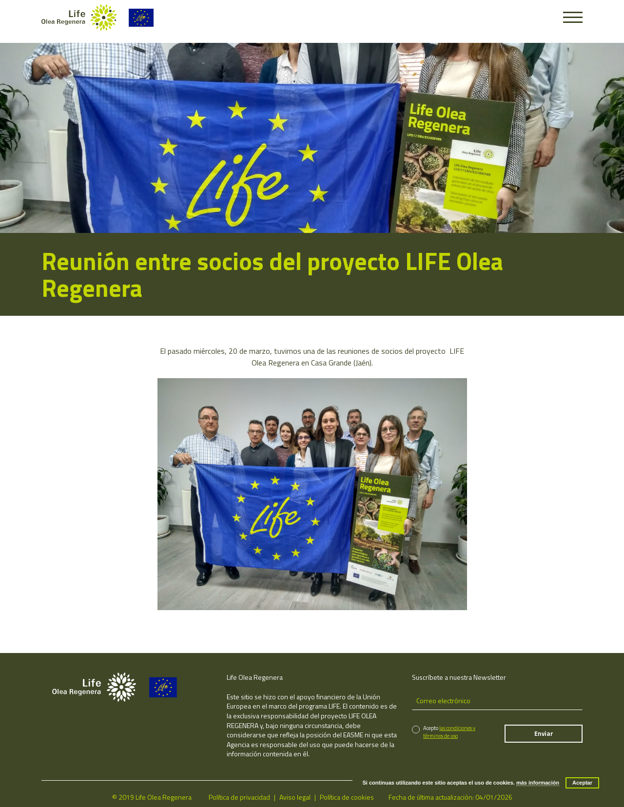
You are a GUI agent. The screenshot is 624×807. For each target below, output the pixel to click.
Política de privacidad (239, 797)
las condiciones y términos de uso (449, 731)
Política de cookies (347, 797)
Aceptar (582, 783)
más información (537, 783)
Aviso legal (295, 797)
